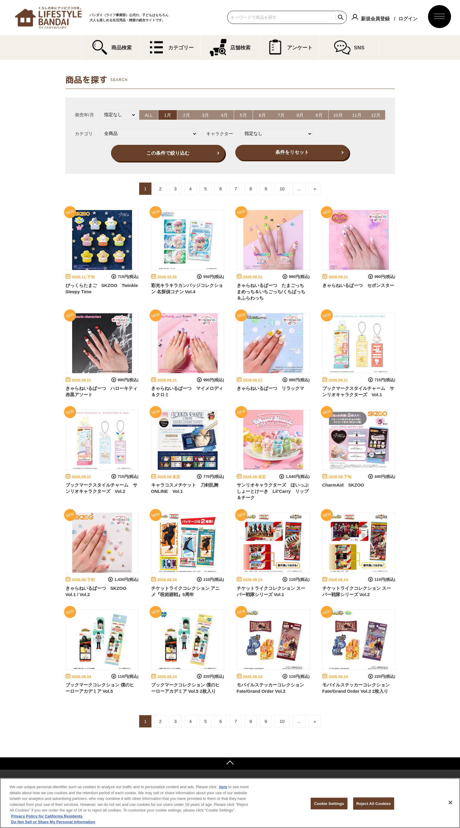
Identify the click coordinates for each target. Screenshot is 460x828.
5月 (243, 114)
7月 (281, 114)
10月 (338, 114)
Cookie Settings (329, 803)
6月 (262, 114)
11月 (357, 114)
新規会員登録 (375, 18)
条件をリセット (292, 151)
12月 (377, 114)
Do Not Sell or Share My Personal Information (53, 822)
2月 (186, 114)
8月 (300, 114)
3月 (205, 114)
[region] (230, 803)
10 (282, 188)
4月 (224, 114)
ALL (148, 114)
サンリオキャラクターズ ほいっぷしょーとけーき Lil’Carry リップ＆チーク (273, 491)
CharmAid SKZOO (343, 484)
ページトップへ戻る (230, 763)
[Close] (450, 802)
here (223, 787)
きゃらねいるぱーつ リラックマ (270, 388)
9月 (319, 114)
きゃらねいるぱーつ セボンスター (358, 285)
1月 (166, 114)
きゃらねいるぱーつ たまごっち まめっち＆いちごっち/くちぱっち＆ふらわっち (273, 291)
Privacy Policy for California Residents (46, 816)
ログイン (408, 18)
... (299, 188)
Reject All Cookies (373, 803)
